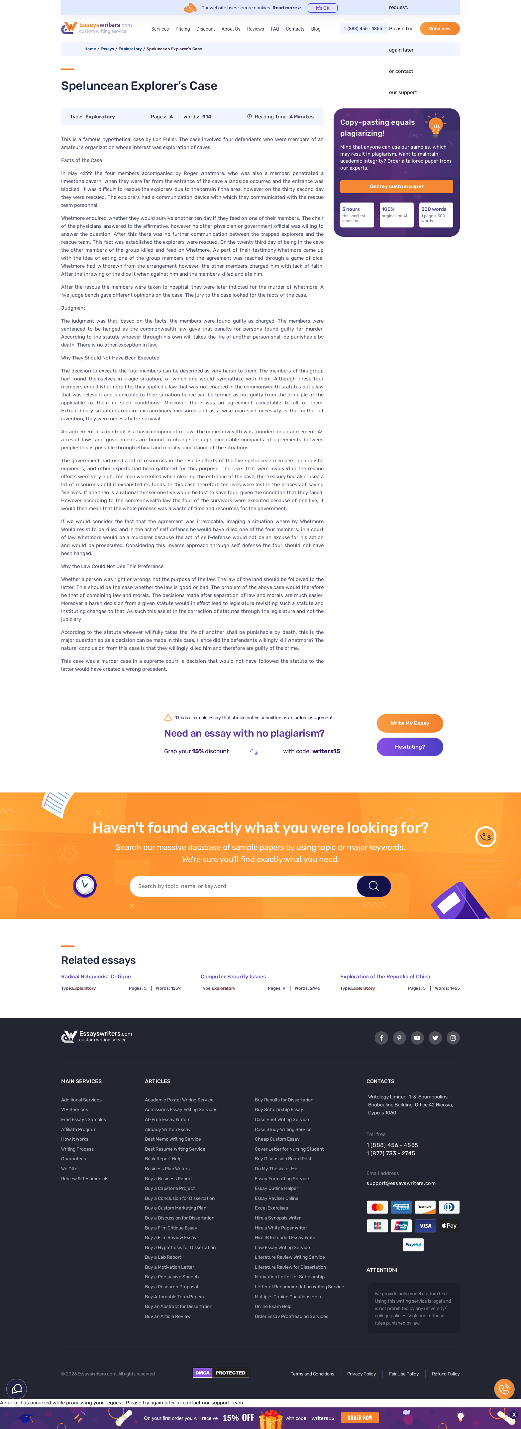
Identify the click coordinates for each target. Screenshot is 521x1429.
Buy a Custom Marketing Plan (175, 1208)
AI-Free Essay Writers (167, 1119)
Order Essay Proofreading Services (291, 1316)
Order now (440, 28)
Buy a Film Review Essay (171, 1237)
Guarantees (73, 1159)
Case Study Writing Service (283, 1129)
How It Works (74, 1139)
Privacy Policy (361, 1374)
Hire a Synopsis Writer (278, 1218)
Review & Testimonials (84, 1179)
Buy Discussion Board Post (283, 1159)
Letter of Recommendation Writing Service (299, 1287)
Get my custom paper (397, 186)
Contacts (295, 29)
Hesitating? (410, 747)
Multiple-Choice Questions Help (288, 1297)
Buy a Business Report (168, 1179)
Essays (107, 49)
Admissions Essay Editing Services (181, 1109)
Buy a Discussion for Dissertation (179, 1218)
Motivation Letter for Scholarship (290, 1277)
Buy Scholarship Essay (279, 1109)
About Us (231, 29)
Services (160, 29)
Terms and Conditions (312, 1374)
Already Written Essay (168, 1129)
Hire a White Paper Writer (281, 1228)
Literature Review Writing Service (290, 1257)
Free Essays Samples (83, 1119)
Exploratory (130, 49)
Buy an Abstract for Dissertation (178, 1306)
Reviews (255, 29)
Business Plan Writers (167, 1169)
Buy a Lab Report (163, 1257)
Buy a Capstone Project (170, 1188)
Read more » (286, 8)
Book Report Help (163, 1159)
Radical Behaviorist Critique (96, 976)
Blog (316, 29)
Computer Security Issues (233, 976)
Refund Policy (446, 1374)
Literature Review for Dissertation (290, 1267)
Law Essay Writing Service (282, 1247)
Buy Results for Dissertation (284, 1100)
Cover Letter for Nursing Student (289, 1149)
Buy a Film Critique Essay (171, 1228)
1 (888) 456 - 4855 (363, 28)
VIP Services (74, 1109)
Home (90, 49)
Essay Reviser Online (276, 1198)
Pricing (182, 29)
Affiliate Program (78, 1129)
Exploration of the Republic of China (385, 976)
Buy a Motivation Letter (169, 1267)
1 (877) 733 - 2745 (390, 1153)
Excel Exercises (271, 1208)
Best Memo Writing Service (173, 1139)
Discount (206, 29)
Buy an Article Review (168, 1316)
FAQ (275, 29)
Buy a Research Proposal (171, 1287)
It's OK (323, 8)
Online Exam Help (273, 1306)
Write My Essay (410, 723)
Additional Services (81, 1100)
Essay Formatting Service (282, 1179)
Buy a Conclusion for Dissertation (180, 1198)
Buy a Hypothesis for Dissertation (180, 1247)
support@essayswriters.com (401, 1183)
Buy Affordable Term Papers (174, 1297)
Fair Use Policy (404, 1374)
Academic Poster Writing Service (179, 1100)
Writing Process (77, 1149)
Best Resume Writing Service (175, 1149)
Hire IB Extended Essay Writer (286, 1237)
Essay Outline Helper (276, 1188)
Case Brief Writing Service (282, 1119)
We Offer (70, 1169)
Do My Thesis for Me (276, 1169)
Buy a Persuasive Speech (172, 1277)
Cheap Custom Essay (277, 1139)
